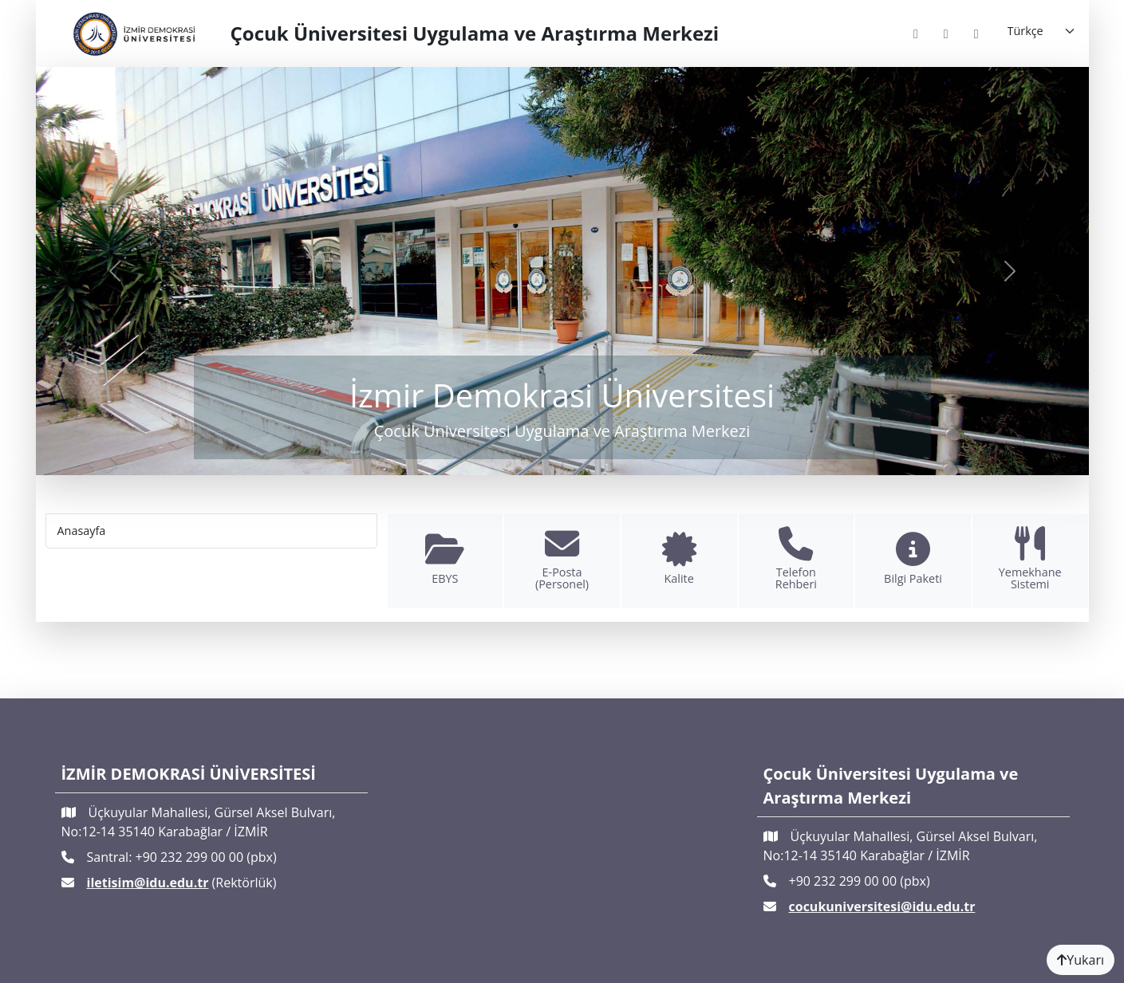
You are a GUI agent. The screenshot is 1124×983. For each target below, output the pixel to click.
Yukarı (1080, 960)
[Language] (1042, 31)
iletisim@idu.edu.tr (148, 882)
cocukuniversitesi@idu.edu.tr (882, 906)
